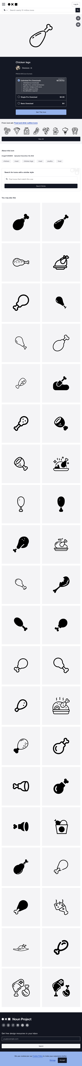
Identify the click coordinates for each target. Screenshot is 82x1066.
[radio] (41, 85)
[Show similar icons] (78, 24)
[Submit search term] (77, 10)
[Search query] (41, 179)
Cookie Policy (38, 1056)
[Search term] (42, 10)
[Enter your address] (41, 1039)
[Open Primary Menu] (3, 4)
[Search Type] (5, 10)
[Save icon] (78, 18)
